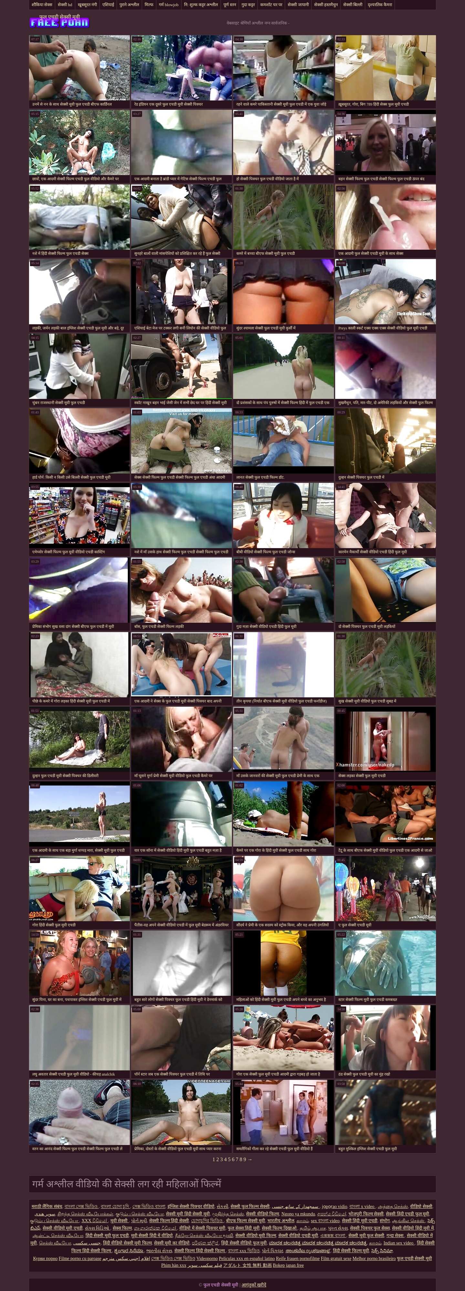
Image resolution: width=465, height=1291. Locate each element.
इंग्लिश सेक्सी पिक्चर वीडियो (191, 1206)
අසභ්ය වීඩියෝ (331, 1214)
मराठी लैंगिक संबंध (47, 1206)
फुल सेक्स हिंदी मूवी (244, 1228)
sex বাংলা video (325, 1220)
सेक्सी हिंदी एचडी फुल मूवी (407, 1214)
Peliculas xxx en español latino (247, 1258)
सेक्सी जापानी (298, 4)
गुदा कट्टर (248, 4)
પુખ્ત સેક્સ (338, 1228)
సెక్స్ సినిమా (382, 1250)
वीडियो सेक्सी (421, 1206)
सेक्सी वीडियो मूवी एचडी (63, 1228)
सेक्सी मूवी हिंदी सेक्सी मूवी (188, 1214)
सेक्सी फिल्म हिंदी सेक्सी (169, 1220)
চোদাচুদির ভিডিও (207, 1220)
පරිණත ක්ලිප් (205, 1243)
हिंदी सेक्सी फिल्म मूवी (351, 1250)
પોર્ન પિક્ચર (272, 1250)
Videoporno (207, 1258)
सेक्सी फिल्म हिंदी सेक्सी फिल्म (200, 1250)
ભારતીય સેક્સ (159, 1250)
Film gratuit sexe (336, 1258)
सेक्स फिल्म (122, 1228)
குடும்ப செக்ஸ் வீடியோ (140, 1214)
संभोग (385, 1220)
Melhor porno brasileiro (374, 1258)
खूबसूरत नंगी (87, 4)
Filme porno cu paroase (80, 1258)
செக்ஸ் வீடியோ (55, 1243)
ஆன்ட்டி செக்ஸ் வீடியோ (58, 1235)
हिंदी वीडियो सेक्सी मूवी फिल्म (127, 1243)
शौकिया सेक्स (42, 4)
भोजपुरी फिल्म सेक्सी (366, 1214)
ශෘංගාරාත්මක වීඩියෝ (155, 1228)
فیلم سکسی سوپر (205, 1265)
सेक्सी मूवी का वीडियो (172, 1243)
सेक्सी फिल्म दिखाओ (280, 1228)
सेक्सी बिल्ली (352, 4)
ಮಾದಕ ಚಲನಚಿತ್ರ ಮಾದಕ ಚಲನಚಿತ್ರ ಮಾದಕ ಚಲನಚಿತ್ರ (318, 1243)
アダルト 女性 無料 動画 (247, 1265)
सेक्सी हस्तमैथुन (326, 4)
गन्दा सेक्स (396, 1235)
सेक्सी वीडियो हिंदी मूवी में (413, 1228)
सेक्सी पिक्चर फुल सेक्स (370, 1228)
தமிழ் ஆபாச (313, 1228)
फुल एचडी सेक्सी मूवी (59, 17)
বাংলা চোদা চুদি (115, 1206)
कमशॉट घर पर (271, 4)
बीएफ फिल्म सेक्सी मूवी (245, 1220)
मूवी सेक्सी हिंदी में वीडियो (152, 1235)
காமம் (302, 1220)
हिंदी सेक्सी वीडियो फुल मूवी (244, 1243)
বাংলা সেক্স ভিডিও (82, 1206)
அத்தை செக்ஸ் (393, 1206)
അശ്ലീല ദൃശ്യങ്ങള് (308, 1250)
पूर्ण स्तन (229, 4)
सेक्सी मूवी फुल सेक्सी (366, 1235)
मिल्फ (149, 4)
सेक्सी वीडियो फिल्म (262, 1214)
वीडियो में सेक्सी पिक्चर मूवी (202, 1228)
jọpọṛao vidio (334, 1206)
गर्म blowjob (169, 4)
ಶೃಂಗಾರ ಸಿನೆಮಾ (129, 1250)
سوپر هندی (45, 1214)
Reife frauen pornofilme (298, 1258)
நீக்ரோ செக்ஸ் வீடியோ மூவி (204, 1235)
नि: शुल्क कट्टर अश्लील (201, 4)
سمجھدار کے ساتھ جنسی (296, 1206)
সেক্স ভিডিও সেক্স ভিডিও (173, 1258)
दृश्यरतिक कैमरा (380, 4)
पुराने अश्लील (129, 4)
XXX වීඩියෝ (94, 1220)
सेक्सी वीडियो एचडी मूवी (298, 1235)
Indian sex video (399, 1243)
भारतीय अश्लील (280, 1220)
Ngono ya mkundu (298, 1214)
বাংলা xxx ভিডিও (244, 1250)
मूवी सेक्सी (119, 1220)
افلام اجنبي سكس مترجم (126, 1258)
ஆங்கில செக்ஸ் (408, 1220)
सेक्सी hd (65, 4)
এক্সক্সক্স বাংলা (333, 1235)
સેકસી (222, 1206)
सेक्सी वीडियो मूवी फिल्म (255, 1235)
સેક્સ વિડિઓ (97, 1228)
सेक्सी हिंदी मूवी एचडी (360, 1220)
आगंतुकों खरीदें (254, 1285)
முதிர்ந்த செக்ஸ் (228, 1214)
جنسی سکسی (87, 1243)
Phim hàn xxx (173, 1265)
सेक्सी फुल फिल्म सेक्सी (250, 1206)
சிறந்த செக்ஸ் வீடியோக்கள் (85, 1214)
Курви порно (45, 1258)
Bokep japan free (288, 1265)
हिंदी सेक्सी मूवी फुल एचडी (107, 1235)
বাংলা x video (362, 1206)
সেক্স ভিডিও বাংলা (148, 1206)
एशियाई (108, 4)
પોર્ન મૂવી (139, 1220)
